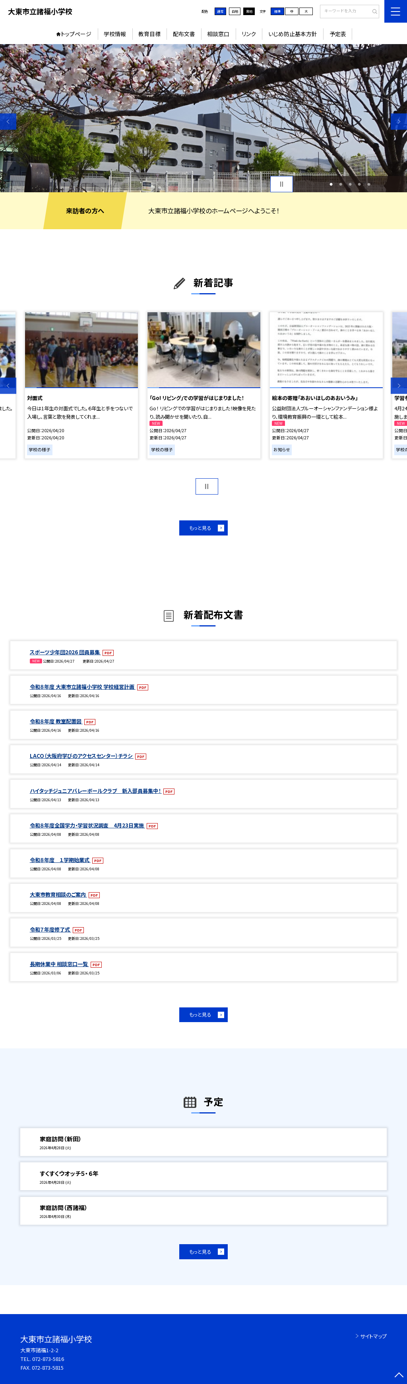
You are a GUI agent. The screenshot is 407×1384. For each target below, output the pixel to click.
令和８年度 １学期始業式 (60, 860)
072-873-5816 (48, 1359)
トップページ (76, 34)
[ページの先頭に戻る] (399, 1376)
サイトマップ (373, 1336)
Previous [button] (8, 121)
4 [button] (359, 184)
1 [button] (331, 184)
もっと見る (200, 528)
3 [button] (350, 184)
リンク (249, 34)
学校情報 (115, 34)
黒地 (249, 11)
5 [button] (368, 184)
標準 (277, 11)
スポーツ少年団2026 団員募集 (65, 652)
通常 (220, 11)
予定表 (337, 34)
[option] (203, 118)
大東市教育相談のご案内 (58, 894)
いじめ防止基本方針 (292, 34)
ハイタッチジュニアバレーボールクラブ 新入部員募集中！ (96, 790)
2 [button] (340, 184)
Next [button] (399, 121)
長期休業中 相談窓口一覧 (59, 964)
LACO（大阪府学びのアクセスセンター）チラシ (82, 756)
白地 (235, 11)
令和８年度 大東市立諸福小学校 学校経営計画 (83, 686)
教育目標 (149, 34)
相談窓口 (218, 34)
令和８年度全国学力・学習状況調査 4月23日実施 (87, 825)
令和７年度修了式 (50, 929)
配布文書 (184, 34)
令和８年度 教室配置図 (56, 721)
